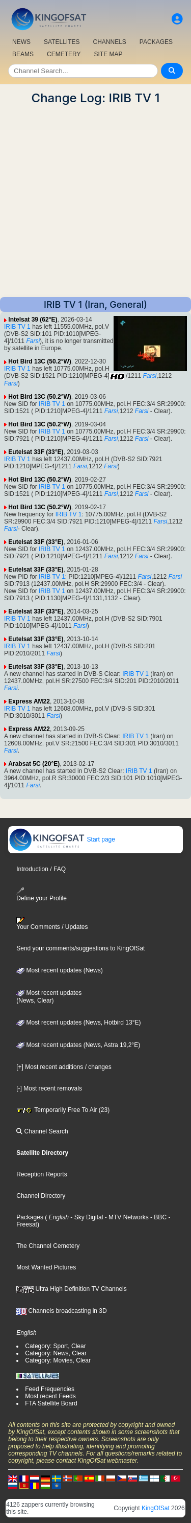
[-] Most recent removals (49, 1088)
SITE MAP (108, 54)
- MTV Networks (125, 1217)
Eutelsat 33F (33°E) (35, 452)
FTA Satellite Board (51, 1403)
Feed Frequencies (49, 1389)
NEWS (21, 42)
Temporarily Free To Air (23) (63, 1109)
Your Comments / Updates (52, 923)
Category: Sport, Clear (55, 1346)
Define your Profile (41, 894)
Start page (62, 839)
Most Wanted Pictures (46, 1267)
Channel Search (42, 1131)
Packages (29, 1217)
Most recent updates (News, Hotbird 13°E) (78, 1022)
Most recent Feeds (50, 1396)
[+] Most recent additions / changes (63, 1067)
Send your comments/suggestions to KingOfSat (80, 948)
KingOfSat (156, 1508)
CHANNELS (109, 42)
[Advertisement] (95, 201)
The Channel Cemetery (47, 1245)
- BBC (158, 1217)
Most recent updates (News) (59, 970)
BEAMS (23, 54)
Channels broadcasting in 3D (61, 1310)
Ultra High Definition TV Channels (71, 1288)
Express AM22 (29, 701)
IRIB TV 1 (17, 326)
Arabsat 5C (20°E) (34, 763)
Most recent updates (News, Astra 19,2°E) (78, 1045)
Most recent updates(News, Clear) (48, 997)
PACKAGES (156, 42)
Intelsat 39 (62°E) (32, 319)
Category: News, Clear (56, 1353)
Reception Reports (41, 1174)
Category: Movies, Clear (58, 1360)
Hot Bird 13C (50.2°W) (39, 361)
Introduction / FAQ (41, 869)
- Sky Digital (86, 1217)
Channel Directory (40, 1195)
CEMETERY (63, 54)
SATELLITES (61, 42)
